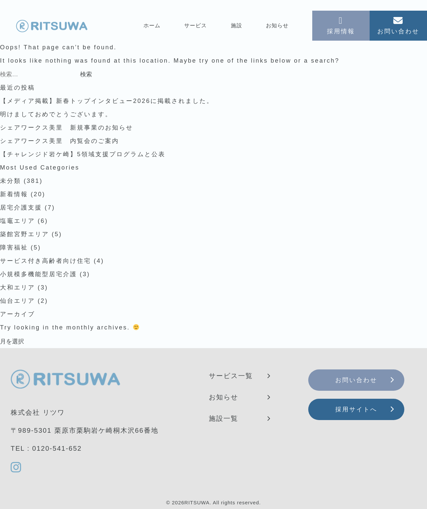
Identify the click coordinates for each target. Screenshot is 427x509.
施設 (236, 25)
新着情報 (14, 194)
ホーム (151, 25)
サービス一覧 (231, 375)
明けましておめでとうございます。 (56, 114)
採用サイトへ (356, 409)
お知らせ (277, 25)
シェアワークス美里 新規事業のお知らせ (66, 127)
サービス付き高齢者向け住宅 (45, 260)
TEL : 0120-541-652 (46, 448)
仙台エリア (17, 300)
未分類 (10, 181)
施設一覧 (223, 418)
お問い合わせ (356, 380)
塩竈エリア (17, 221)
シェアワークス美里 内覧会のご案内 (59, 141)
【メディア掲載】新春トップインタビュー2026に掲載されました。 (107, 101)
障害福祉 (14, 247)
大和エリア (17, 287)
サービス (195, 25)
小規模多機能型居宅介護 (38, 274)
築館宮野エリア (24, 234)
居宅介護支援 (21, 207)
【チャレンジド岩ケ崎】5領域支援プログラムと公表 (82, 154)
